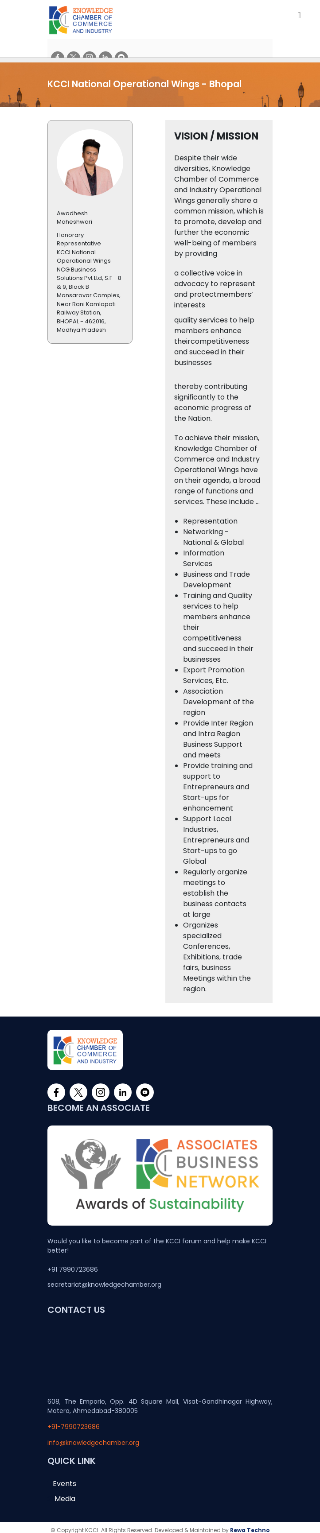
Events (64, 1478)
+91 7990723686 (72, 1263)
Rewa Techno (250, 1524)
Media (65, 1493)
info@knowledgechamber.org (93, 1436)
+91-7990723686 (73, 1421)
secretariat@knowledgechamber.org (104, 1278)
